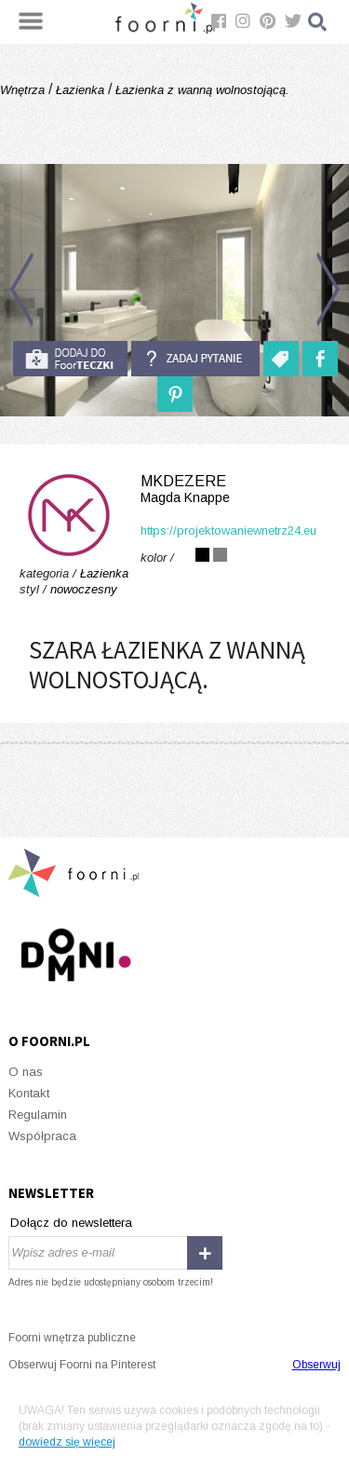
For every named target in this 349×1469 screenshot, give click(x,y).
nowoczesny (83, 589)
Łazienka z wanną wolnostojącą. (200, 90)
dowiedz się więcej (67, 1442)
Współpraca (42, 1136)
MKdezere (174, 489)
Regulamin (37, 1115)
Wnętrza (24, 90)
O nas (25, 1072)
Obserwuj (316, 1364)
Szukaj (318, 22)
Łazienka (80, 90)
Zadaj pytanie (195, 358)
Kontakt (28, 1093)
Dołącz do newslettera (71, 1223)
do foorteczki (70, 358)
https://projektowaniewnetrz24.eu (228, 530)
